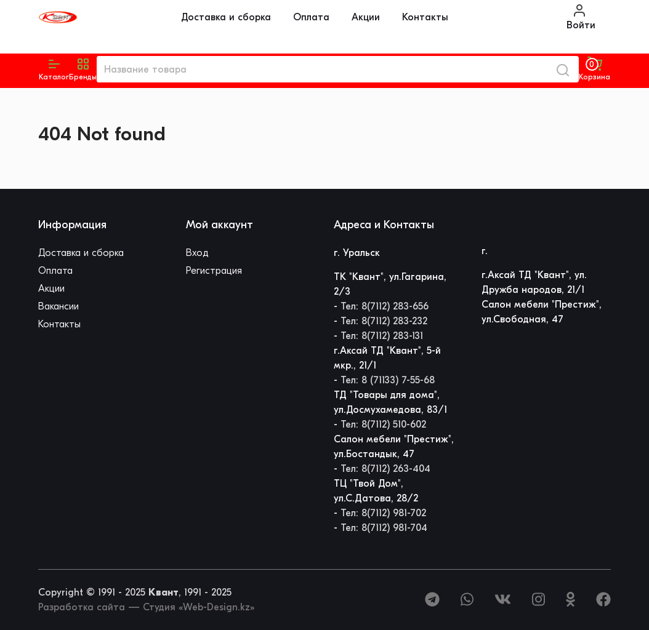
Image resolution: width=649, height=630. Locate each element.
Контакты (425, 17)
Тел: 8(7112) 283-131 (382, 335)
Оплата (311, 17)
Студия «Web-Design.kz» (198, 607)
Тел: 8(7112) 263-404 (385, 468)
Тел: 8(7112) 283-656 (385, 306)
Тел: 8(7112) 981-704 (384, 527)
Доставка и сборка (226, 17)
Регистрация (214, 270)
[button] (83, 69)
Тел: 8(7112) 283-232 (384, 321)
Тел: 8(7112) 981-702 (383, 513)
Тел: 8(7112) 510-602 (383, 424)
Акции (366, 17)
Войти (580, 17)
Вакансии (58, 306)
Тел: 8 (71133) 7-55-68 (388, 380)
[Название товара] (322, 69)
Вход (197, 252)
